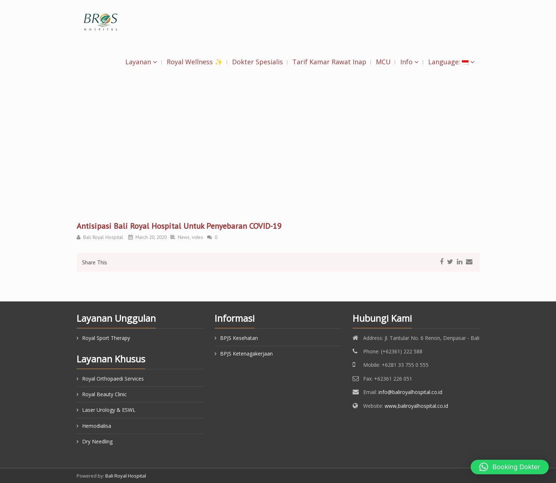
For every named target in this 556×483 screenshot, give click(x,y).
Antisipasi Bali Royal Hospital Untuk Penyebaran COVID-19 (179, 226)
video (197, 237)
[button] (510, 467)
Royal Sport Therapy (106, 337)
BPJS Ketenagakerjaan (246, 353)
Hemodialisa (96, 425)
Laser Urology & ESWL (108, 409)
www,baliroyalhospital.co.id (416, 405)
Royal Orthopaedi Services (113, 378)
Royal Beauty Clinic (104, 394)
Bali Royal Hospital (103, 237)
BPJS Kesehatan (239, 337)
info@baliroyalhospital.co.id (410, 392)
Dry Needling (97, 441)
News (184, 237)
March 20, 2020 (151, 237)
